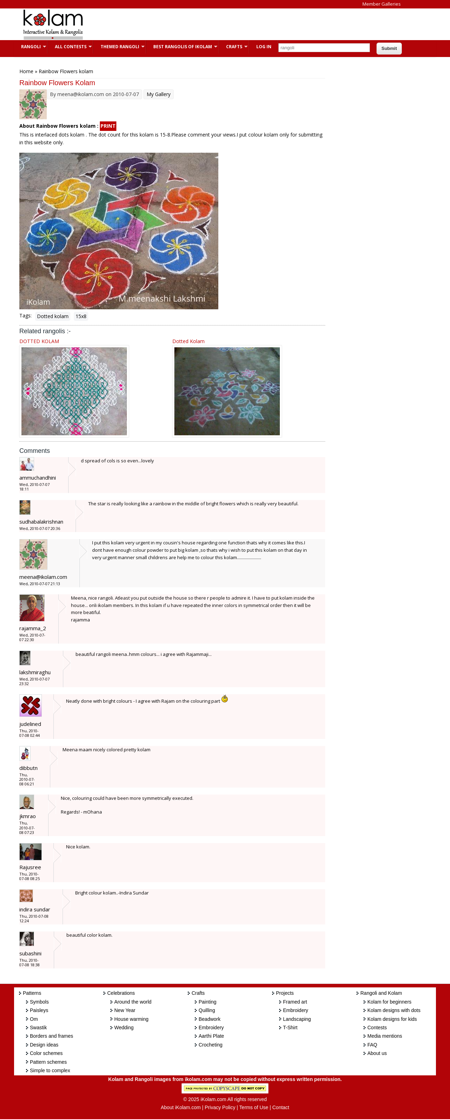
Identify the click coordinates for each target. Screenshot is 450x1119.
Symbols (39, 1002)
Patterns (32, 993)
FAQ (372, 1045)
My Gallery (159, 94)
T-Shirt (290, 1027)
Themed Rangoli (119, 47)
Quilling (207, 1010)
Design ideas (44, 1045)
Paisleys (39, 1010)
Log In (263, 47)
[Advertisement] (219, 24)
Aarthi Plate (211, 1036)
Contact (280, 1107)
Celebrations (121, 993)
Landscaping (297, 1019)
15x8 (81, 316)
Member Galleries (381, 4)
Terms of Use (253, 1107)
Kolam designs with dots (393, 1010)
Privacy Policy (220, 1107)
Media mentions (384, 1036)
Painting (208, 1002)
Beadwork (209, 1019)
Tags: (25, 315)
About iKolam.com (181, 1107)
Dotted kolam (53, 316)
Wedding (124, 1027)
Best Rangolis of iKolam (181, 47)
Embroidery (211, 1027)
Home (26, 71)
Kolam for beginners (389, 1002)
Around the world (133, 1002)
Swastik (38, 1027)
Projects (285, 993)
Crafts (233, 47)
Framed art (295, 1002)
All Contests (70, 47)
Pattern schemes (48, 1062)
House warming (131, 1019)
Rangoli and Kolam (381, 993)
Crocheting (211, 1045)
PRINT (108, 125)
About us (377, 1053)
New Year (124, 1010)
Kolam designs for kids (392, 1019)
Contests (377, 1027)
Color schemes (46, 1053)
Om (34, 1019)
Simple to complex (50, 1070)
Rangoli (30, 47)
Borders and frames (51, 1036)
